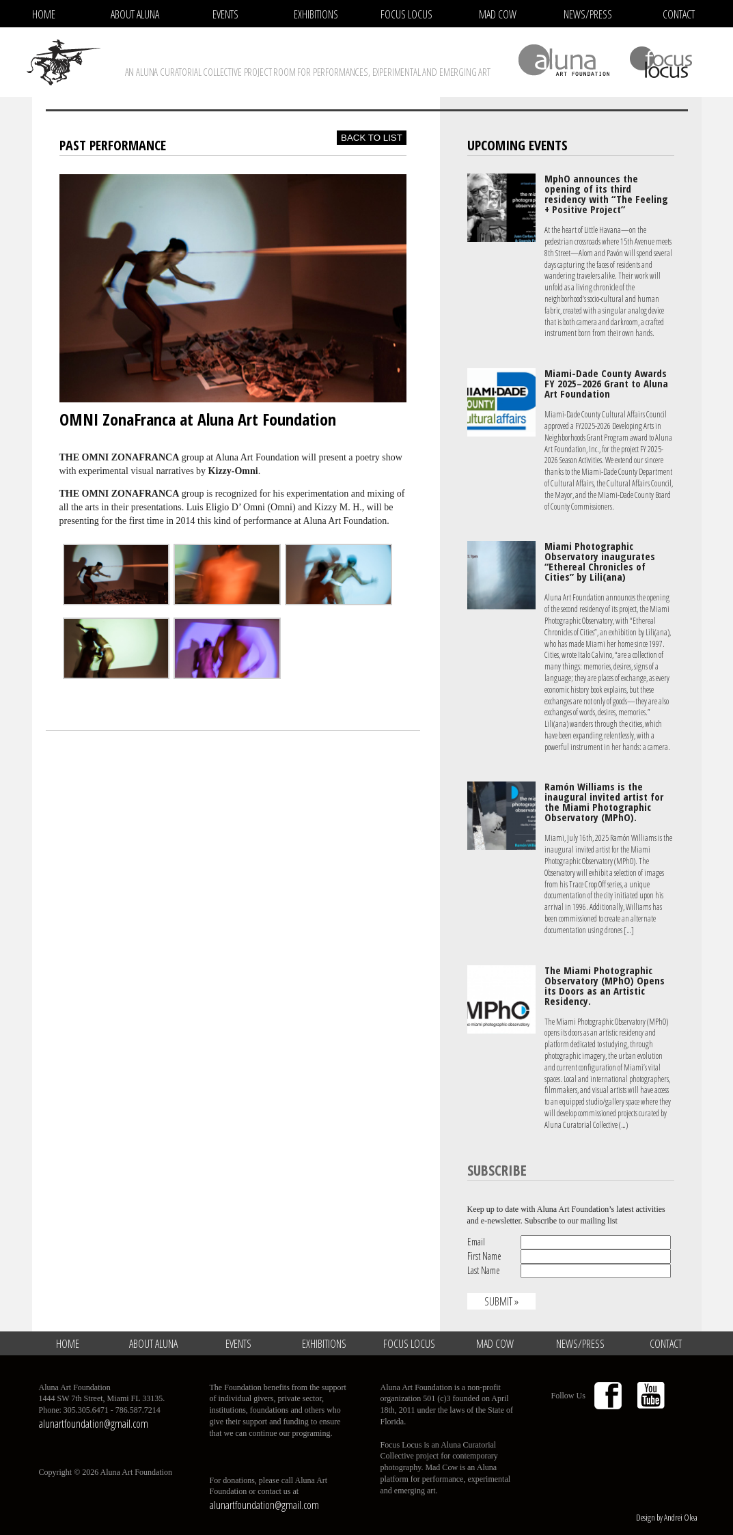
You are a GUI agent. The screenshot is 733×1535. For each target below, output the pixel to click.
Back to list (371, 138)
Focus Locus (406, 14)
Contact (679, 14)
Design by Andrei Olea (666, 1517)
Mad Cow (497, 14)
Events (225, 14)
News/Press (588, 14)
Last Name (483, 1270)
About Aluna (135, 14)
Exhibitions (316, 14)
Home (43, 14)
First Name (484, 1255)
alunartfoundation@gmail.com (93, 1423)
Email (476, 1241)
